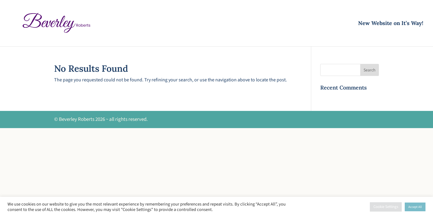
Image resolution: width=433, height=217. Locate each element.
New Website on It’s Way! (390, 24)
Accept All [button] (415, 207)
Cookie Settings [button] (385, 206)
